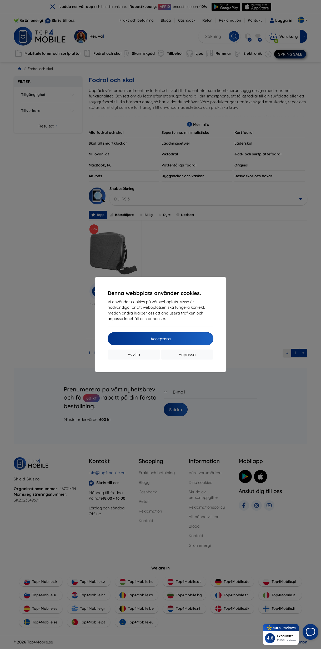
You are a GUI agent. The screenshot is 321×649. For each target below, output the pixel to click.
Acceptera (161, 338)
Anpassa (187, 354)
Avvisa (134, 354)
